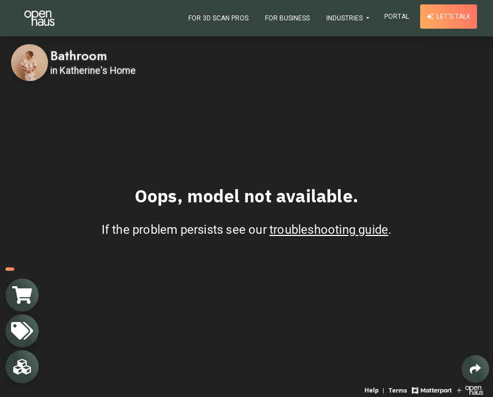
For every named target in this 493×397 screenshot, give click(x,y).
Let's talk (448, 16)
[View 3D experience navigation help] (375, 389)
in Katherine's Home (93, 70)
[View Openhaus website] (470, 389)
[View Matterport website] (431, 389)
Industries (345, 18)
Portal (396, 16)
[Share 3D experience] (475, 369)
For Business (287, 18)
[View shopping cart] (22, 295)
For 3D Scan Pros (218, 18)
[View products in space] (22, 330)
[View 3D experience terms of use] (399, 389)
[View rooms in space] (22, 366)
